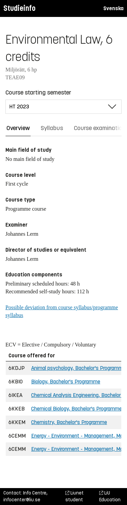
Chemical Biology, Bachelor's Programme (76, 408)
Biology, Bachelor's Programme (65, 381)
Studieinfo (19, 8)
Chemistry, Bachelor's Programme (69, 422)
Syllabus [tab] (52, 128)
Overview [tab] (18, 128)
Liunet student (74, 496)
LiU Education (110, 496)
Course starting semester (38, 92)
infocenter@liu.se (21, 500)
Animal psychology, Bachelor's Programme (78, 368)
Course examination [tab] (100, 128)
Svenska (113, 8)
